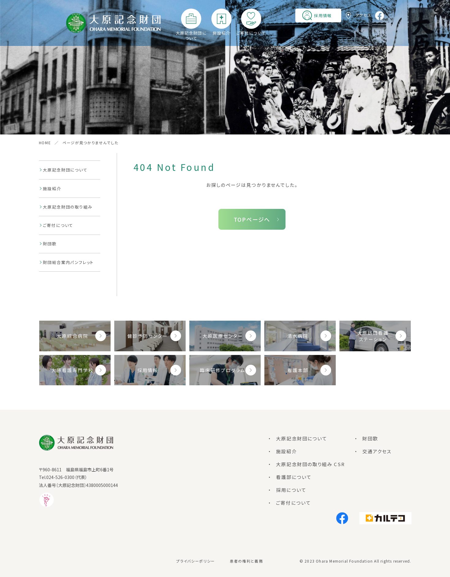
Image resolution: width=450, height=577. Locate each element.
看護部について (294, 477)
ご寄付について (251, 33)
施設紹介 (221, 33)
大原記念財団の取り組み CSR (310, 464)
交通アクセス (377, 451)
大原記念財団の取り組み (67, 207)
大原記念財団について (191, 35)
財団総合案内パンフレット (68, 262)
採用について (291, 490)
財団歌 (49, 244)
